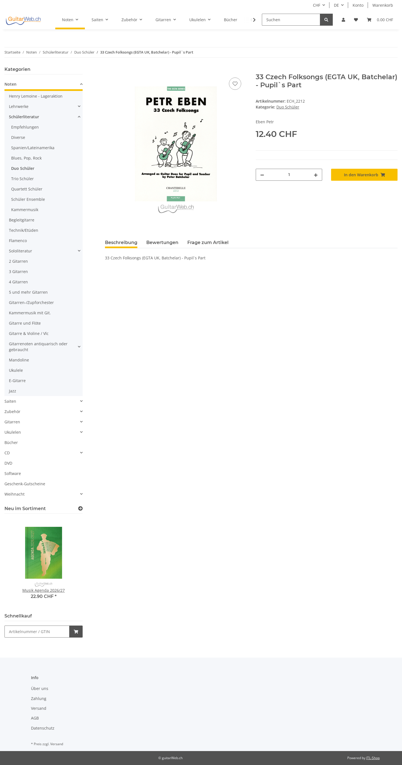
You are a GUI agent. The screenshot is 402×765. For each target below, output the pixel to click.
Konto (358, 5)
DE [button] (336, 5)
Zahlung (38, 698)
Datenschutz (42, 728)
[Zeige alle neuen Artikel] (80, 508)
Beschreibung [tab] (121, 242)
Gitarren (12, 421)
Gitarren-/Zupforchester (31, 302)
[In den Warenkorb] (109, 70)
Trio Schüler (22, 178)
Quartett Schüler (26, 189)
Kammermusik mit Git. (30, 312)
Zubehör (12, 411)
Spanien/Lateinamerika (32, 147)
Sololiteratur (20, 251)
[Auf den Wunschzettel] (235, 84)
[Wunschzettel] (356, 19)
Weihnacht (14, 494)
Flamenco (18, 240)
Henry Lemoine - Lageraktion (36, 96)
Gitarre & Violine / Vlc (29, 333)
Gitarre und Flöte (25, 323)
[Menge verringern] (262, 174)
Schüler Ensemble (28, 199)
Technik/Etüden (23, 230)
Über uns (39, 688)
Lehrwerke (18, 106)
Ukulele (16, 370)
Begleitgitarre (21, 220)
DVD (8, 463)
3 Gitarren (18, 271)
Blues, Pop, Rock (26, 158)
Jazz (12, 391)
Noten (10, 84)
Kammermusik (24, 209)
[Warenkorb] (380, 19)
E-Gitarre (17, 380)
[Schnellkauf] (37, 632)
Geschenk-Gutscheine (24, 483)
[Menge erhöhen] (316, 174)
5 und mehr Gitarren (28, 292)
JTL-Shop (373, 758)
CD (7, 452)
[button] (343, 19)
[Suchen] (291, 20)
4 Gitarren (18, 281)
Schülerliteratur (24, 116)
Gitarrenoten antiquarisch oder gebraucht (38, 346)
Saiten (10, 401)
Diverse (18, 137)
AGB (35, 718)
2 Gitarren (18, 261)
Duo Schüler (287, 107)
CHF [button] (316, 5)
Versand (38, 708)
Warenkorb (382, 5)
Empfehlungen (25, 127)
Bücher (11, 442)
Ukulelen (12, 432)
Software (12, 473)
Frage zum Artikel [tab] (208, 242)
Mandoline (19, 360)
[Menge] (289, 174)
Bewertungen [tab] (162, 242)
